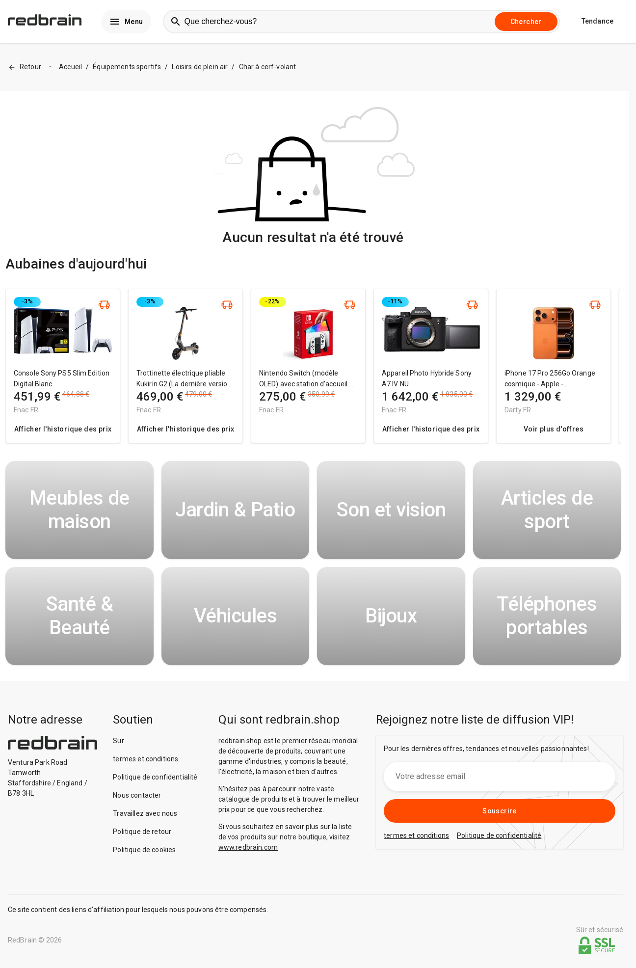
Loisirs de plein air (200, 69)
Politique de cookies (144, 852)
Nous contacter (137, 797)
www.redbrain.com (248, 849)
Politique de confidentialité (155, 779)
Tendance (597, 23)
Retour (24, 69)
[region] (313, 373)
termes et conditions (145, 761)
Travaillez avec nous (145, 815)
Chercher (526, 23)
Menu (126, 22)
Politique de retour (142, 833)
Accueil (70, 69)
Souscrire (499, 813)
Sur (118, 743)
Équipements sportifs (127, 69)
